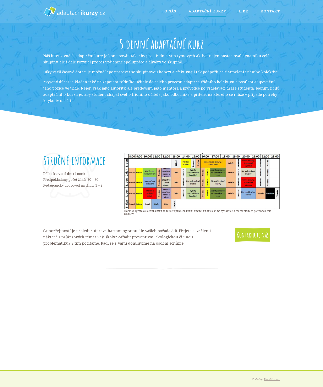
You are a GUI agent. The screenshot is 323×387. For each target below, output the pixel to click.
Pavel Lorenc (272, 379)
